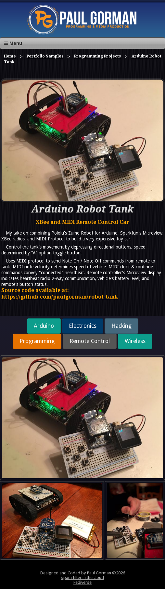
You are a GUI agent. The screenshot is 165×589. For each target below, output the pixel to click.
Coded (74, 572)
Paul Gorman (99, 572)
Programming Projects (97, 56)
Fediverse (82, 582)
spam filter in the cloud (82, 577)
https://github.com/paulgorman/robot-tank (59, 297)
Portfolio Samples (45, 56)
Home (10, 56)
